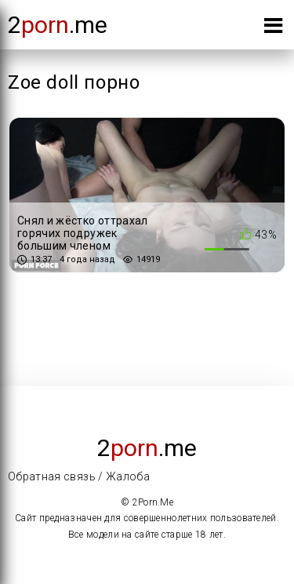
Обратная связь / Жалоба (79, 476)
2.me (57, 24)
